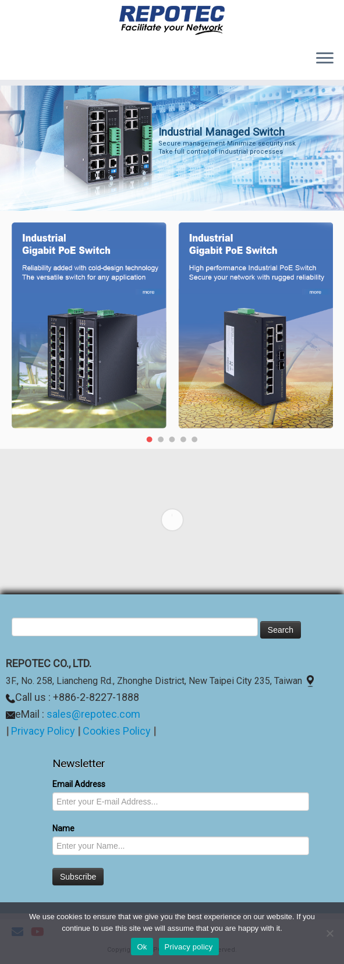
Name (63, 828)
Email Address (78, 784)
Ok (142, 946)
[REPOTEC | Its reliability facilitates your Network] (172, 20)
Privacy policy (189, 946)
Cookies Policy (118, 731)
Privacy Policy (43, 731)
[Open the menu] (325, 59)
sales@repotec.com (93, 714)
